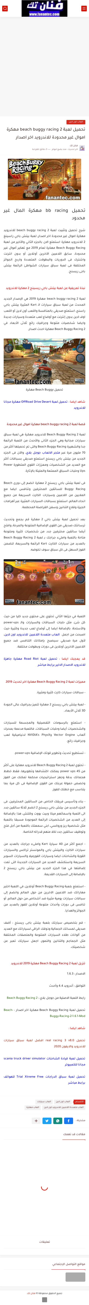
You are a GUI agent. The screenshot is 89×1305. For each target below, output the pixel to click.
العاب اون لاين (76, 122)
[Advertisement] (44, 65)
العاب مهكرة (32, 1107)
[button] (68, 1121)
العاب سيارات (44, 1102)
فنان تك (31, 1293)
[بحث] (5, 8)
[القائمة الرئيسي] (84, 8)
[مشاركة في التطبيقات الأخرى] (36, 1121)
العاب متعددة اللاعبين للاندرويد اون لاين (64, 1107)
